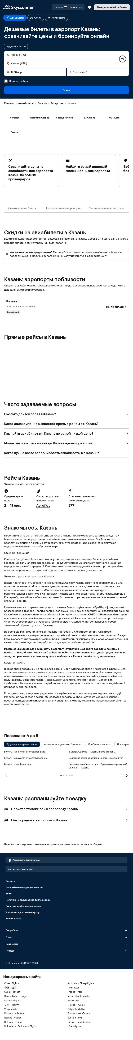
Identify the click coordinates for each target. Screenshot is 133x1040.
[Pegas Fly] (14, 364)
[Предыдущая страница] (6, 775)
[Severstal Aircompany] (14, 379)
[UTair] (64, 379)
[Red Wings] (39, 364)
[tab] (15, 18)
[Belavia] (14, 132)
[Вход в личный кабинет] (112, 7)
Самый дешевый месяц (22, 208)
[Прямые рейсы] (6, 81)
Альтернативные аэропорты (63, 208)
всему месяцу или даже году (102, 693)
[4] (69, 775)
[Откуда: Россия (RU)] (66, 55)
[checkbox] (22, 744)
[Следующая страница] (127, 775)
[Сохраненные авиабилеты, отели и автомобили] (89, 7)
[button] (16, 46)
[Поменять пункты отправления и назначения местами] (122, 59)
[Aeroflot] (14, 117)
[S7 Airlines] (89, 117)
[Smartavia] (39, 379)
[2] (63, 775)
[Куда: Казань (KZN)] (66, 63)
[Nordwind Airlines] (39, 117)
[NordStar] (89, 350)
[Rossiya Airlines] (64, 117)
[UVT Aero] (114, 117)
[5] (72, 775)
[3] (66, 775)
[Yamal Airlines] (114, 379)
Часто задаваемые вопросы (106, 208)
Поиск (67, 90)
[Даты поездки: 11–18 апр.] (35, 72)
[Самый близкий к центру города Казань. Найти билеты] (66, 307)
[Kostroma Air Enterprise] (64, 350)
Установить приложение (24, 860)
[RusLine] (89, 364)
